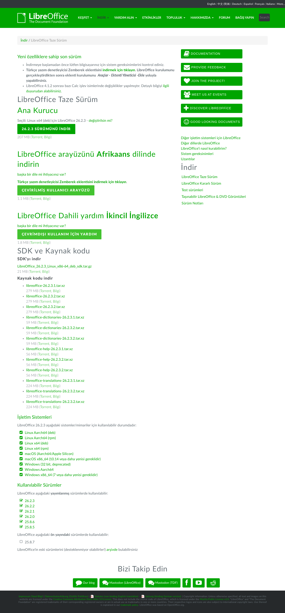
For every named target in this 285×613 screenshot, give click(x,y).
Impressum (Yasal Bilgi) (31, 596)
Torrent (36, 137)
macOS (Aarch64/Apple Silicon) (49, 454)
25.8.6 (29, 522)
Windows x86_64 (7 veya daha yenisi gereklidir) (61, 475)
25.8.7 (29, 542)
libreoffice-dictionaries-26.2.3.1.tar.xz (55, 317)
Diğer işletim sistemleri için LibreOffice (210, 138)
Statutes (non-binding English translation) (116, 596)
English (211, 4)
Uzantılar (188, 159)
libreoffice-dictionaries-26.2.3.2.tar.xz (55, 328)
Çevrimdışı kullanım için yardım (59, 234)
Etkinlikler (151, 17)
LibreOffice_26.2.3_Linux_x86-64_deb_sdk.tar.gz (54, 266)
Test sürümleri (192, 190)
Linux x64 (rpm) (37, 448)
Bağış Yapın (244, 17)
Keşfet (85, 17)
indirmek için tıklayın (119, 70)
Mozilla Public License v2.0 (214, 599)
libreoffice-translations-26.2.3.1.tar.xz (55, 380)
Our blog (85, 583)
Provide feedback (205, 67)
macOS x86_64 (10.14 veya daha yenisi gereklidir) (63, 459)
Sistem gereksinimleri (197, 154)
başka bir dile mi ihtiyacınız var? (41, 174)
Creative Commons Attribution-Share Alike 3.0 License (82, 599)
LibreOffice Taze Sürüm (199, 177)
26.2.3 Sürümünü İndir (46, 129)
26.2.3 (29, 501)
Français (259, 4)
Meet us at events (205, 95)
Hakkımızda (202, 17)
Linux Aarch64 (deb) (40, 433)
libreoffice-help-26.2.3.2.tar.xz (49, 359)
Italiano (270, 4)
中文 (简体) (224, 4)
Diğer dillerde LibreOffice (200, 143)
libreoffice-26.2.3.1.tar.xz (45, 285)
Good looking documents (212, 122)
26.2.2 (29, 506)
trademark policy (129, 605)
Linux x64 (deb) (36, 443)
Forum (224, 17)
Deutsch (237, 4)
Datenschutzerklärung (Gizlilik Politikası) (66, 596)
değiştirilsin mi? (100, 120)
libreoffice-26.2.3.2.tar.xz (45, 296)
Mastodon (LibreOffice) (121, 583)
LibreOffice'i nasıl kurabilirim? (204, 148)
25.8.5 (29, 527)
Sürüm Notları (192, 203)
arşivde (111, 549)
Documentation (202, 54)
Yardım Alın (125, 17)
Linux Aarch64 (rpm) (40, 438)
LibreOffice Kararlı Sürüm (201, 183)
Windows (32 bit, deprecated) (47, 464)
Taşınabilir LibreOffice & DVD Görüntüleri (214, 196)
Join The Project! (204, 81)
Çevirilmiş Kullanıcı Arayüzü (56, 190)
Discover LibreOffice (207, 108)
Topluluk (175, 17)
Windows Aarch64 (39, 469)
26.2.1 (29, 511)
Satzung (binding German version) (163, 596)
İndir (103, 17)
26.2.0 (29, 516)
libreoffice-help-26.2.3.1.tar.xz (49, 349)
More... (281, 4)
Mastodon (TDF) (163, 583)
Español (248, 4)
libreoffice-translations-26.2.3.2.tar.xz (55, 391)
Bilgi (47, 137)
